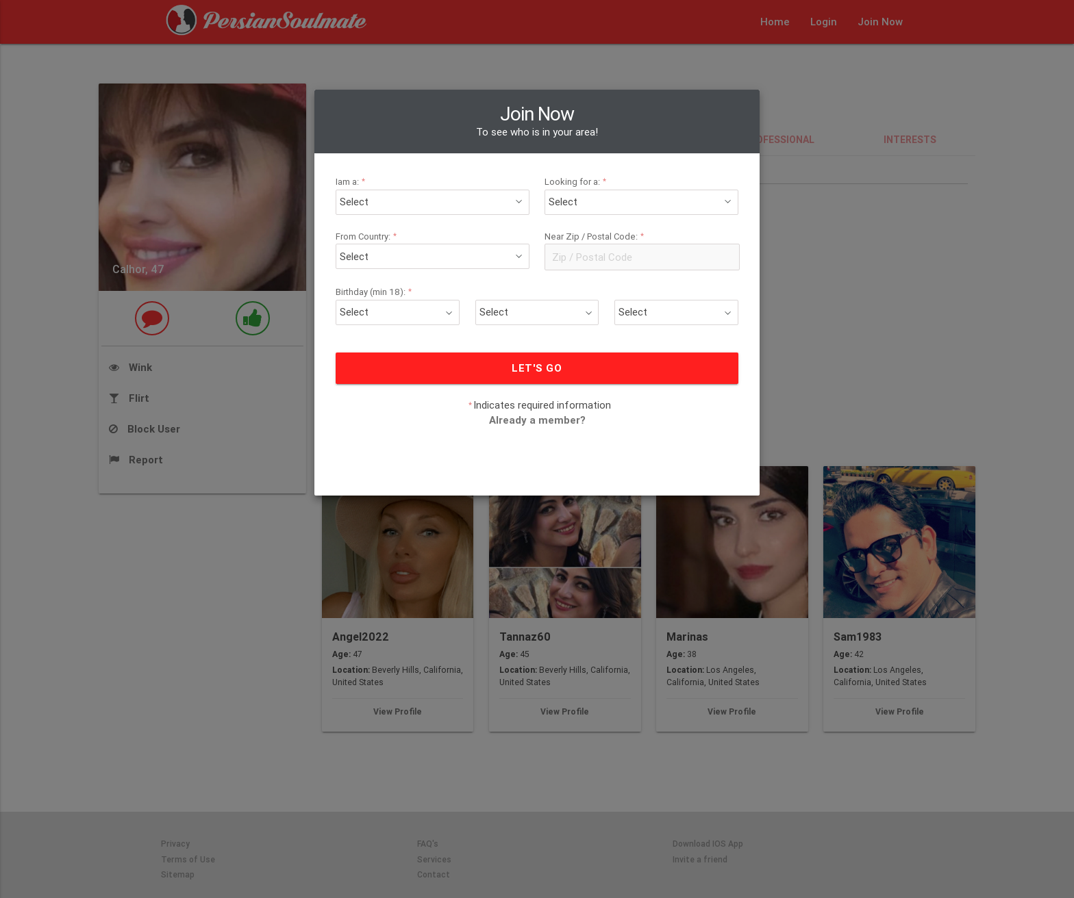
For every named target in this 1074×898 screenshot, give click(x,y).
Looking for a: (577, 182)
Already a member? (537, 419)
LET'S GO (537, 367)
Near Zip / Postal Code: (596, 236)
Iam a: (352, 182)
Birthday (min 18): (376, 292)
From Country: (368, 236)
